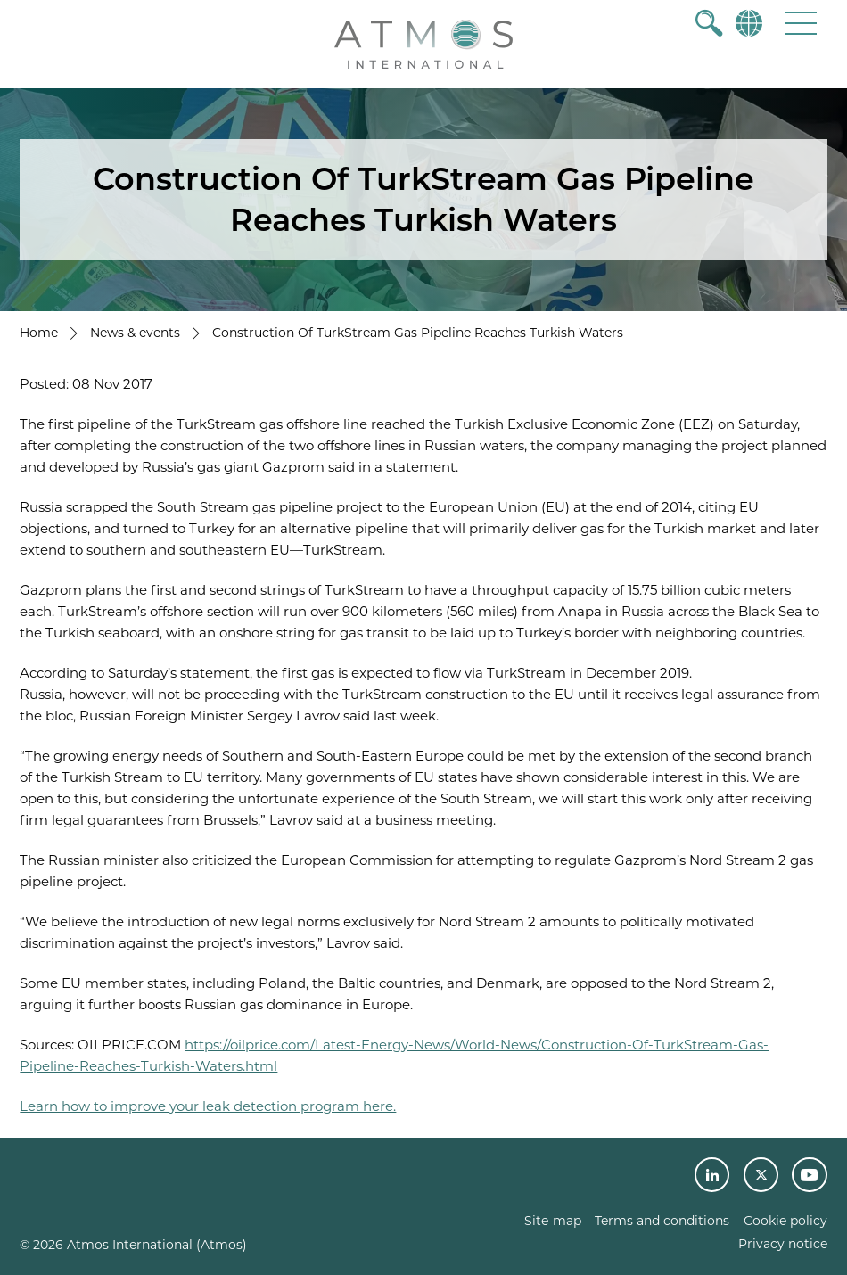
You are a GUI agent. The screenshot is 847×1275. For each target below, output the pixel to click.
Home (39, 333)
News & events (135, 333)
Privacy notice (782, 1244)
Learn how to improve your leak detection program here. (208, 1106)
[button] (801, 23)
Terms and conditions (662, 1221)
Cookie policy (785, 1221)
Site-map (552, 1221)
